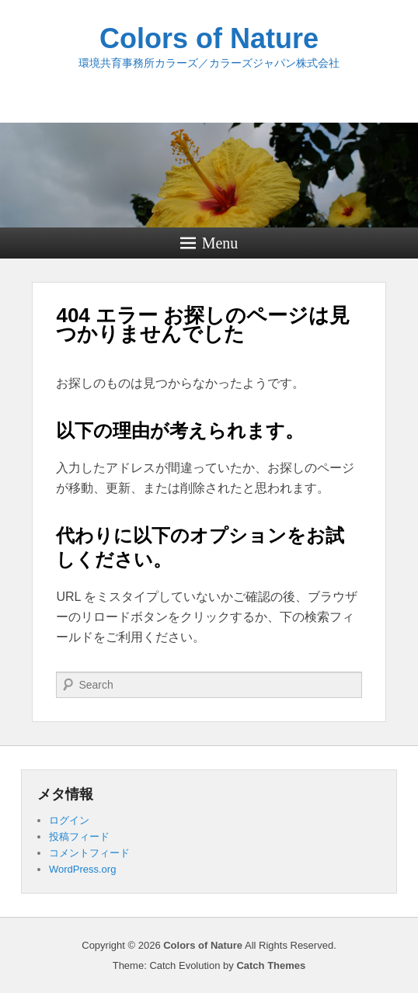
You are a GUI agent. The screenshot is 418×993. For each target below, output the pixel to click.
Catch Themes (270, 965)
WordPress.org (82, 869)
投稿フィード (79, 836)
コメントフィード (89, 853)
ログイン (69, 820)
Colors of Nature (209, 38)
